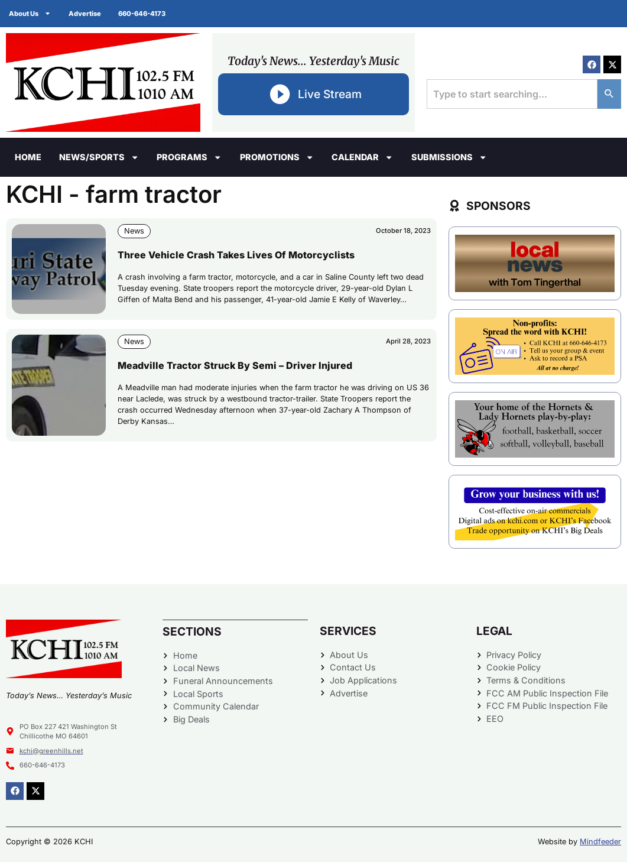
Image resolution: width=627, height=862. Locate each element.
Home (28, 157)
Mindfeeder (600, 841)
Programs (189, 157)
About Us (30, 13)
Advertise (85, 13)
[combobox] (512, 94)
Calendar (362, 157)
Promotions (277, 157)
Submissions (449, 157)
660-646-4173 (142, 13)
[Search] (609, 94)
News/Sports (99, 157)
